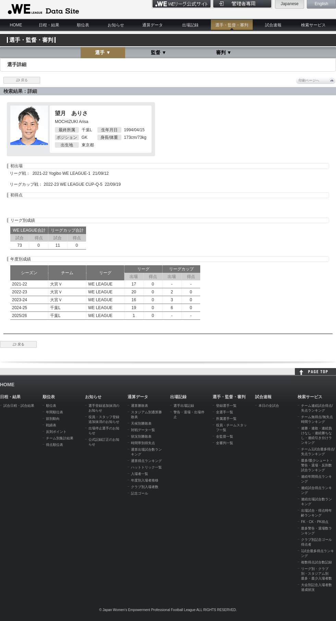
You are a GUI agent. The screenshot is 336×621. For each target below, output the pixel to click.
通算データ (152, 25)
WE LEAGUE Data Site (42, 9)
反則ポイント (56, 432)
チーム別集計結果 (59, 438)
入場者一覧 (139, 474)
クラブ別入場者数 (144, 487)
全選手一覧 (224, 412)
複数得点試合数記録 (316, 562)
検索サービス (313, 25)
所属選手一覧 (226, 419)
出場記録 (190, 25)
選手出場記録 (183, 405)
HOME (16, 25)
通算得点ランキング (146, 461)
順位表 (83, 25)
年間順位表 (54, 412)
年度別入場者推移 (144, 480)
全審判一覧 (224, 443)
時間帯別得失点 (143, 443)
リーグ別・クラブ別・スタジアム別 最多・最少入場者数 (316, 573)
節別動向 (53, 419)
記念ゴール (139, 493)
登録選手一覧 (226, 405)
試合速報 (273, 25)
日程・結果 (49, 25)
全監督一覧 (224, 436)
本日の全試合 (269, 405)
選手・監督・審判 (231, 25)
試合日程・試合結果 (18, 405)
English (321, 3)
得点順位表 (54, 445)
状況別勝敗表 (141, 436)
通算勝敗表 (139, 405)
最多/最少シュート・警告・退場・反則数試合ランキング (317, 465)
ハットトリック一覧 (146, 467)
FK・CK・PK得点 (314, 522)
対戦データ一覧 (143, 430)
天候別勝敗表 (141, 423)
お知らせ (116, 25)
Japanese (290, 3)
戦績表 (51, 425)
